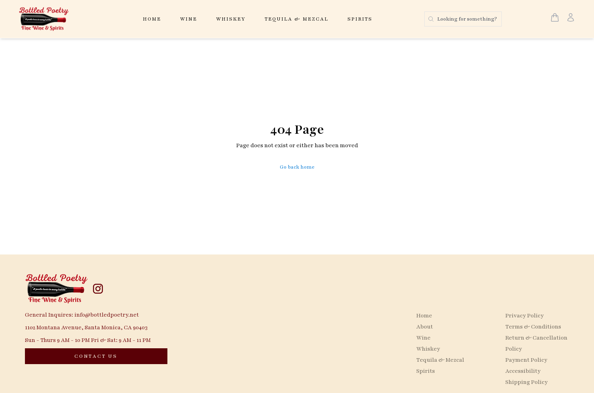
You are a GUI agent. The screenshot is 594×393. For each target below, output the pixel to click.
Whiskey (231, 19)
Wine (188, 19)
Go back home (297, 167)
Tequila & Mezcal (296, 19)
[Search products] (463, 19)
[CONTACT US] (96, 356)
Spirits (359, 19)
